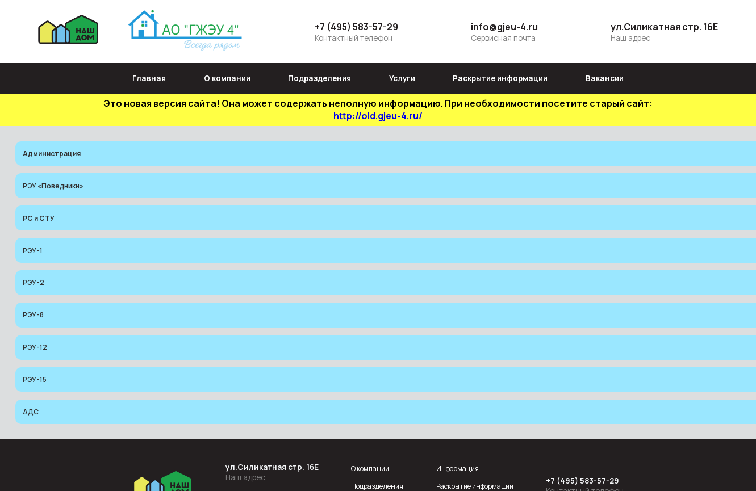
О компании (227, 78)
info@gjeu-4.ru (504, 26)
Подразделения (319, 78)
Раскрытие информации (500, 78)
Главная (149, 78)
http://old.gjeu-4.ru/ (378, 116)
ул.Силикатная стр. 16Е (664, 26)
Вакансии (605, 78)
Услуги (402, 78)
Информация (457, 468)
